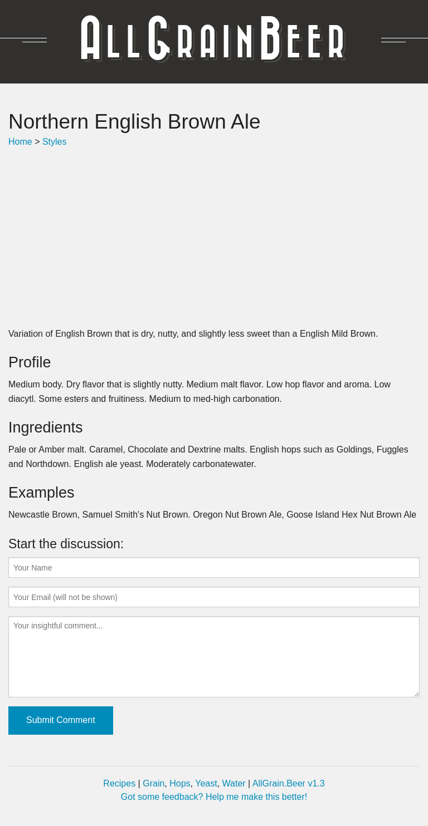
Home (20, 141)
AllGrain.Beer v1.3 (288, 783)
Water (234, 783)
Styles (54, 141)
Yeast (206, 783)
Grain (153, 783)
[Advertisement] (214, 238)
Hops (179, 783)
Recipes (119, 783)
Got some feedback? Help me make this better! (214, 797)
